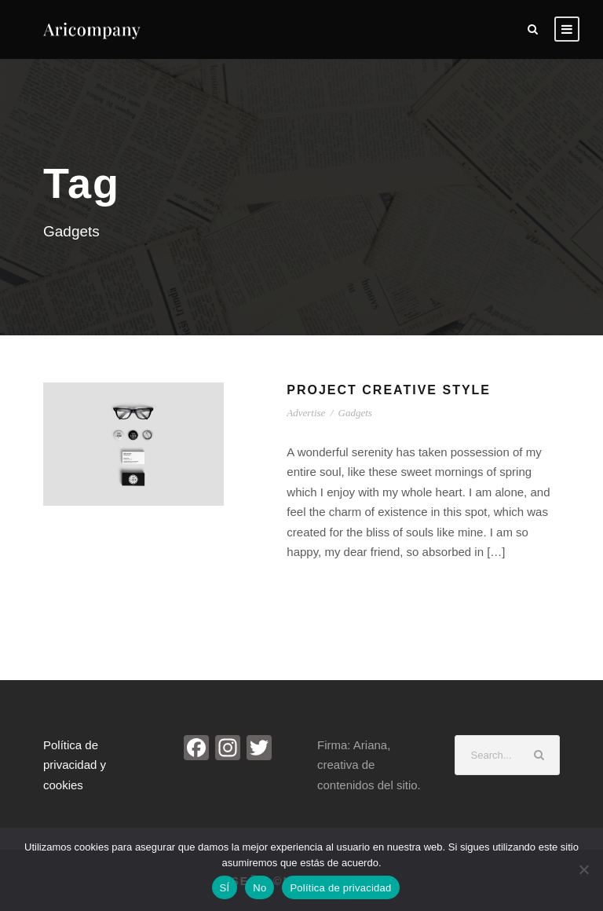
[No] (583, 869)
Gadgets (355, 413)
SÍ (225, 888)
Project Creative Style (389, 390)
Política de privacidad (340, 888)
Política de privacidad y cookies (74, 765)
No (259, 888)
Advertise (306, 413)
